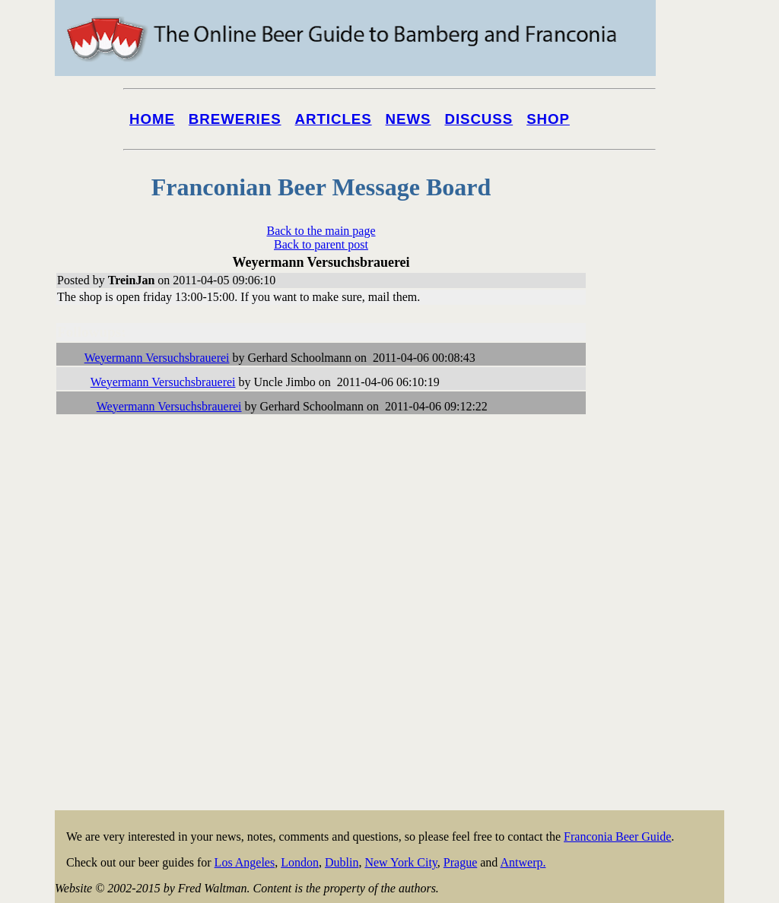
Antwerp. (522, 862)
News (408, 119)
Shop (548, 119)
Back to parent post (321, 244)
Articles (333, 119)
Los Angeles (245, 862)
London (300, 862)
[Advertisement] (663, 579)
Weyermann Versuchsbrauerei (157, 357)
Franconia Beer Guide (617, 836)
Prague (460, 862)
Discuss (478, 119)
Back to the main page (320, 230)
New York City (400, 862)
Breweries (235, 119)
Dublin (341, 862)
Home (152, 119)
